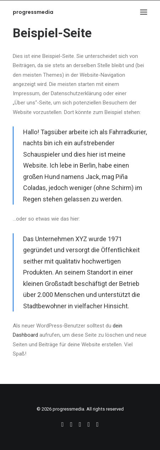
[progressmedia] (33, 12)
